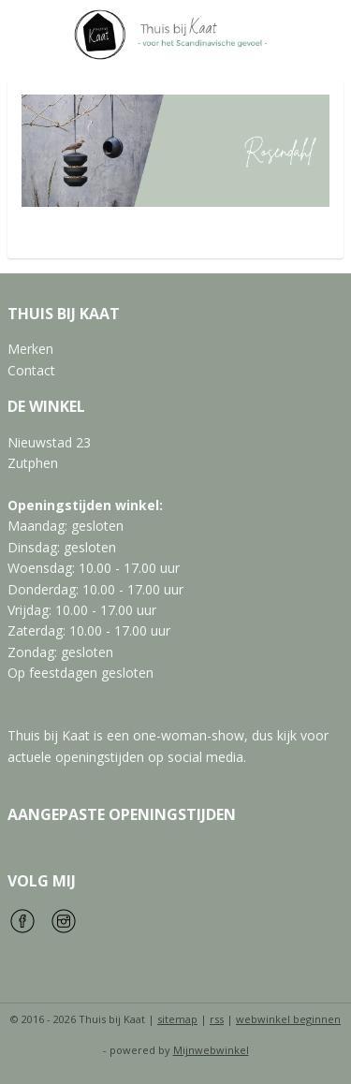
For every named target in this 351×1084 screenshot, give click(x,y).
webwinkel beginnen (288, 1019)
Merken (30, 349)
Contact (31, 370)
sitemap (177, 1019)
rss (217, 1019)
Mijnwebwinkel (211, 1050)
